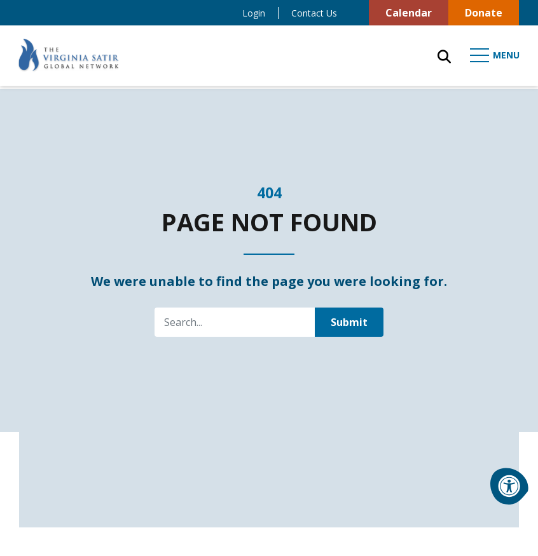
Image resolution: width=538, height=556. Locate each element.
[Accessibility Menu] (509, 486)
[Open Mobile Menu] (493, 57)
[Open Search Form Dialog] (442, 57)
